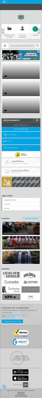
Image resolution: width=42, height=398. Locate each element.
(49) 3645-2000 (11, 317)
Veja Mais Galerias (31, 219)
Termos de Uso (21, 394)
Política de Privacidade (21, 396)
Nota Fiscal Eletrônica (10, 135)
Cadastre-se (17, 125)
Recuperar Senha (24, 125)
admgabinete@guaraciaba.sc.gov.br (15, 315)
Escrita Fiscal (7, 141)
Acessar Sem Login (21, 129)
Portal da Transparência (10, 148)
